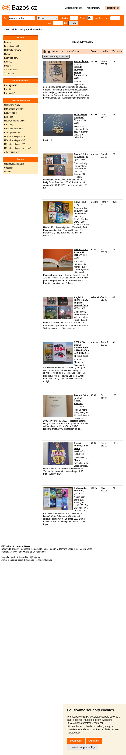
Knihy (22, 29)
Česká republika (15, 560)
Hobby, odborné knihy (14, 121)
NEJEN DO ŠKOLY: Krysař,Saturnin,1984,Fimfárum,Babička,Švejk (81, 349)
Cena (93, 51)
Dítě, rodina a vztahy (13, 109)
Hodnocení (25, 549)
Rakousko (47, 560)
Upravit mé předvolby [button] (82, 747)
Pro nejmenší (10, 85)
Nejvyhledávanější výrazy (28, 557)
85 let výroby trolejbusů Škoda (80, 117)
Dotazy (15, 549)
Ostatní (7, 171)
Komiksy (8, 62)
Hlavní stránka (11, 29)
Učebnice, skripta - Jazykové (17, 148)
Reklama (43, 549)
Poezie (7, 66)
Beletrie (7, 42)
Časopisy (8, 168)
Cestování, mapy (12, 105)
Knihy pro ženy (11, 58)
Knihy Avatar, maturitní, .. (80, 489)
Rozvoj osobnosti (12, 132)
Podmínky (53, 549)
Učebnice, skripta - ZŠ (14, 136)
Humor (7, 54)
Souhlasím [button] (76, 740)
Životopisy (9, 73)
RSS (76, 549)
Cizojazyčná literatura (14, 164)
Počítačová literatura (13, 128)
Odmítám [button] (93, 740)
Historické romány (12, 50)
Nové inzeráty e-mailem (56, 56)
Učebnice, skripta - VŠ (14, 144)
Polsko (38, 560)
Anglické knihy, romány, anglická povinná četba (81, 301)
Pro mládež (9, 93)
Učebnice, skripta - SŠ (14, 140)
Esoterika (8, 117)
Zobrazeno (117, 51)
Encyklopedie (10, 113)
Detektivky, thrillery (13, 46)
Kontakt (34, 549)
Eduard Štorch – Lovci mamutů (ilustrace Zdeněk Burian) (81, 68)
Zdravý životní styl (12, 152)
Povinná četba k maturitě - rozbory (81, 252)
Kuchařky (8, 124)
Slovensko (29, 560)
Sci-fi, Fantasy (11, 69)
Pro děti (7, 89)
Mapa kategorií (8, 557)
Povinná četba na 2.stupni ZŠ (81, 155)
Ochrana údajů (66, 549)
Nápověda (6, 549)
